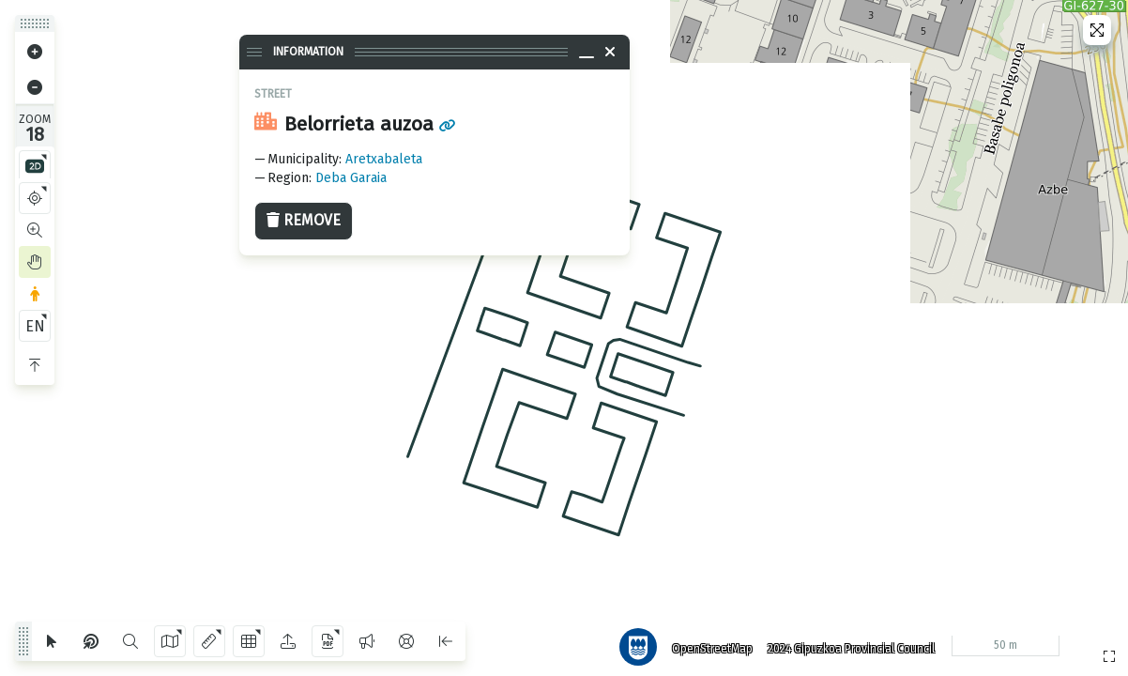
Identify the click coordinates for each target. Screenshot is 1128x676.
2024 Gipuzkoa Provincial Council (845, 643)
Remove (304, 220)
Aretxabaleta (383, 159)
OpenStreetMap (706, 643)
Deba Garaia (351, 178)
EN (35, 326)
